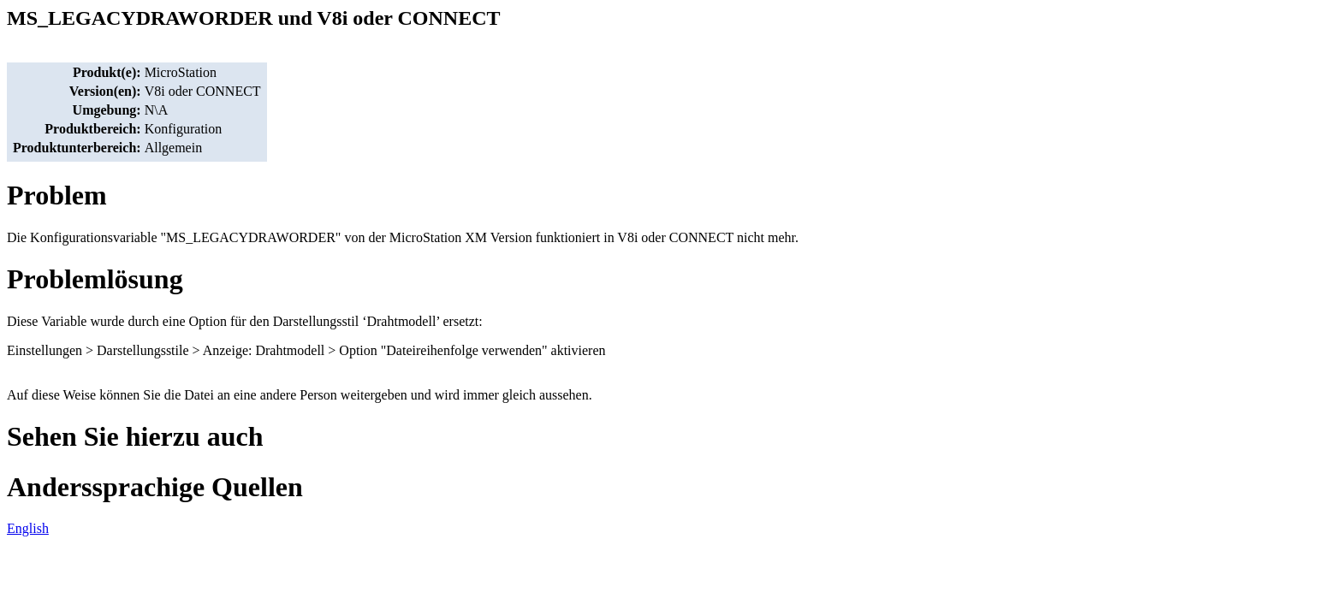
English (28, 528)
